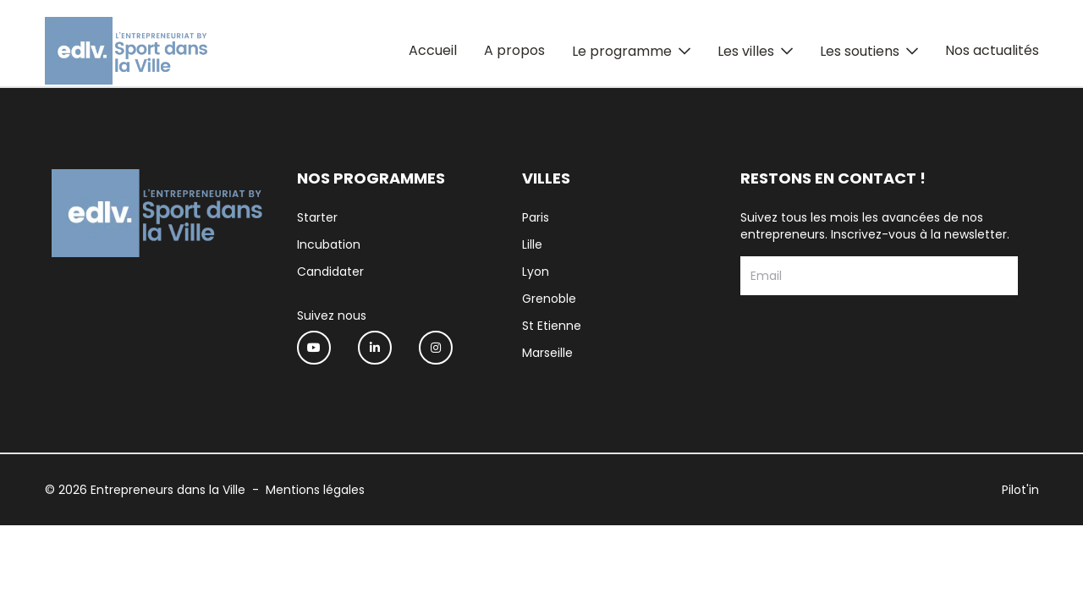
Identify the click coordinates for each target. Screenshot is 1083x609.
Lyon (535, 271)
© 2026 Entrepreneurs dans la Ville (145, 489)
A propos (514, 50)
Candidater (330, 271)
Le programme (622, 51)
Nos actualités (992, 50)
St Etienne (551, 325)
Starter (317, 217)
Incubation (328, 244)
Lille (532, 244)
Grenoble (549, 298)
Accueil (433, 50)
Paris (535, 217)
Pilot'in (1020, 489)
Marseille (547, 352)
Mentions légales (315, 489)
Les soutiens (859, 51)
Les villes (745, 51)
